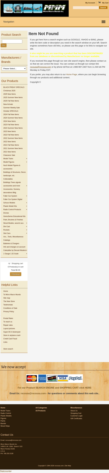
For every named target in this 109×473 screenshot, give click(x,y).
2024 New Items (9, 121)
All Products (40, 411)
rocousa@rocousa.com (33, 393)
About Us (74, 411)
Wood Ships (5, 426)
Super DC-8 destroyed (11, 332)
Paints (3, 421)
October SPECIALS (10, 111)
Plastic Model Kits (10, 206)
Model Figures (8, 162)
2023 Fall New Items (11, 125)
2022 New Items (9, 142)
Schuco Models (9, 203)
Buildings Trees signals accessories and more (12, 184)
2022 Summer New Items (13, 138)
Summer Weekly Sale (11, 108)
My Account (90, 3)
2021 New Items (9, 152)
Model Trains (8, 159)
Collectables (8, 179)
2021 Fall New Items (11, 145)
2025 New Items (9, 94)
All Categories (41, 408)
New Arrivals (8, 104)
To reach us (7, 322)
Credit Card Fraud (10, 339)
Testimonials (8, 305)
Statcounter (6, 471)
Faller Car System (10, 196)
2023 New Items (9, 131)
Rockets (6, 230)
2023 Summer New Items (13, 128)
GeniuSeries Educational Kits (14, 216)
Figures (3, 418)
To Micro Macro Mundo (12, 295)
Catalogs (6, 240)
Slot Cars (6, 233)
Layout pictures (9, 329)
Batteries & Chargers (11, 243)
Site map (6, 298)
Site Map (68, 465)
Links (5, 342)
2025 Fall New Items (11, 101)
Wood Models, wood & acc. (13, 223)
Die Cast (6, 227)
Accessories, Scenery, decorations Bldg (11, 191)
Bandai (3, 423)
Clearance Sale (9, 155)
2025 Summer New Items (13, 97)
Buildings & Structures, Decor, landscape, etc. (14, 174)
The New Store (9, 301)
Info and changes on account (14, 247)
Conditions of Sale (10, 308)
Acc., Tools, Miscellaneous (13, 237)
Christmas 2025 (9, 91)
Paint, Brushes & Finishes (13, 220)
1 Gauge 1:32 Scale (10, 254)
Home (5, 291)
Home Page (71, 74)
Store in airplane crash (11, 335)
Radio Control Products (12, 210)
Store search (8, 349)
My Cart (103, 3)
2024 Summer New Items (13, 118)
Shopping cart (17, 263)
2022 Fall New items (11, 135)
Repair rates (8, 325)
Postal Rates (8, 318)
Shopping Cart (76, 413)
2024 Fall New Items (11, 114)
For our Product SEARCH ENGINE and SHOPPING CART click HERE (54, 388)
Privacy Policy (8, 312)
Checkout (16, 274)
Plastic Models (6, 416)
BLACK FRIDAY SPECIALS (13, 87)
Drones (6, 213)
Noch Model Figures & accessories (11, 167)
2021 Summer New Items (13, 148)
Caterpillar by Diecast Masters (14, 250)
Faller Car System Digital (12, 199)
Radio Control (6, 413)
